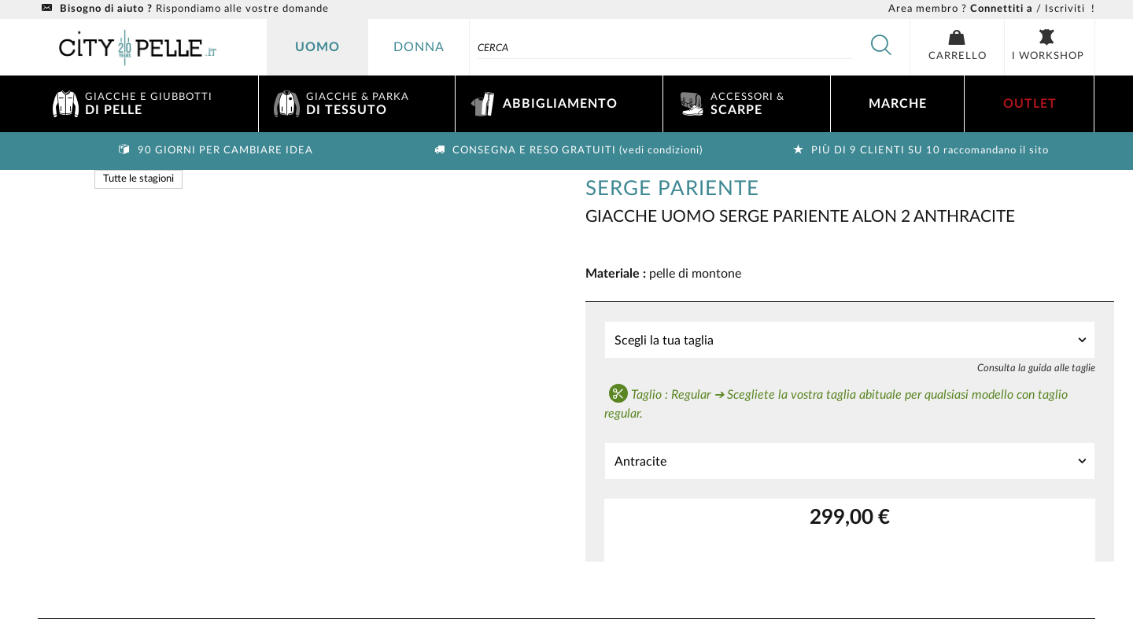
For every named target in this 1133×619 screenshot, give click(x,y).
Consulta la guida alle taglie (1036, 368)
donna (419, 47)
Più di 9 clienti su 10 (919, 151)
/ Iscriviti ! (991, 9)
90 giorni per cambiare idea (214, 151)
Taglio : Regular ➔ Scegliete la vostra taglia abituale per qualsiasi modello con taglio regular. (836, 402)
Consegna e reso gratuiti (566, 151)
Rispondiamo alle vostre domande (183, 9)
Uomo (317, 47)
